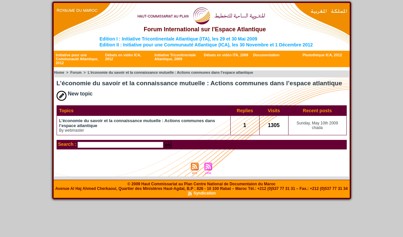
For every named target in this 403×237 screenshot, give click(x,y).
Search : (68, 144)
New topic (75, 93)
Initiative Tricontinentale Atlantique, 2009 (175, 57)
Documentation (266, 55)
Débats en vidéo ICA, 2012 (123, 57)
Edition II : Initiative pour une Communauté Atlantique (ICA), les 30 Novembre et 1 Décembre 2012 (206, 44)
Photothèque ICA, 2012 (322, 55)
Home (59, 72)
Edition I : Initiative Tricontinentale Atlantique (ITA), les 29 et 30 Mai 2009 (178, 38)
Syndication (204, 193)
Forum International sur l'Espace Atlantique (205, 29)
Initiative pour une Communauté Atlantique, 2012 (77, 59)
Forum (76, 72)
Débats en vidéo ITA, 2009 (226, 55)
